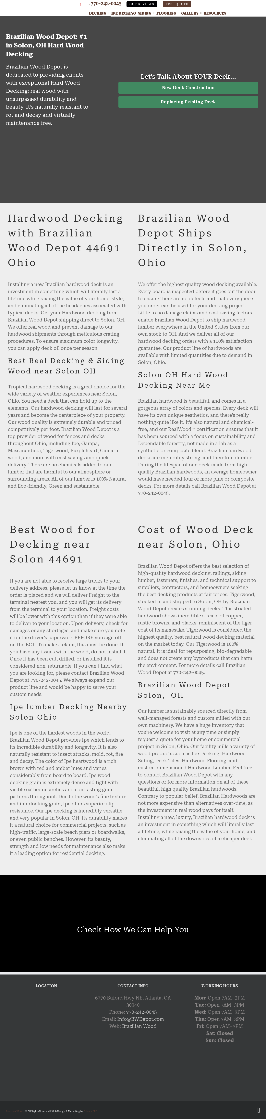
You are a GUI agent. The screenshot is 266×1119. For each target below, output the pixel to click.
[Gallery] (192, 13)
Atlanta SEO (90, 1111)
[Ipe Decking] (124, 13)
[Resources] (217, 13)
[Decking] (100, 13)
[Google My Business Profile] (74, 4)
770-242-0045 (106, 3)
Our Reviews (141, 4)
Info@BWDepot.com (140, 1019)
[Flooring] (168, 13)
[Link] (39, 4)
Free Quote (177, 4)
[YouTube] (80, 4)
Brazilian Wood (139, 1026)
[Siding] (147, 13)
